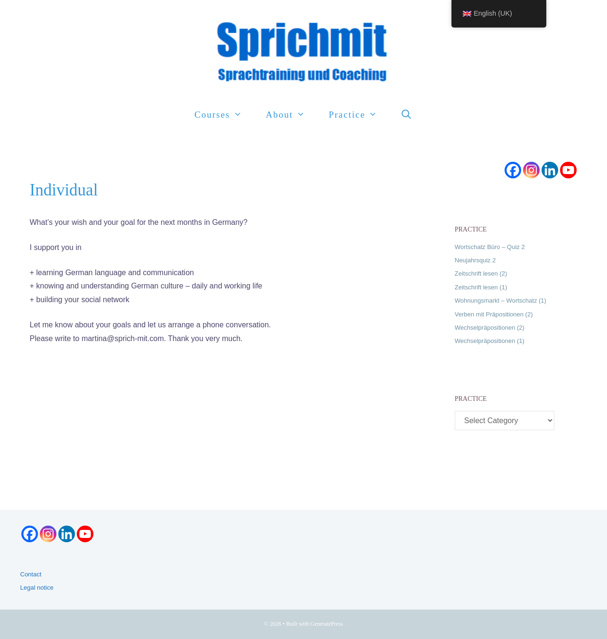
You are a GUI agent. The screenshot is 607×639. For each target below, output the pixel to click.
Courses (224, 114)
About (291, 114)
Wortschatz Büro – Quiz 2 (490, 246)
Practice (359, 114)
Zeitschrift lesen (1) (481, 287)
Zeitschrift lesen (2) (481, 273)
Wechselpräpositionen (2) (489, 327)
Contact (31, 574)
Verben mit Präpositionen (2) (494, 314)
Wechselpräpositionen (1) (489, 340)
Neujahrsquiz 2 (475, 260)
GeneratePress (327, 623)
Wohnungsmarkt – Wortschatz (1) (500, 300)
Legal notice (37, 587)
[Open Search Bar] (406, 114)
